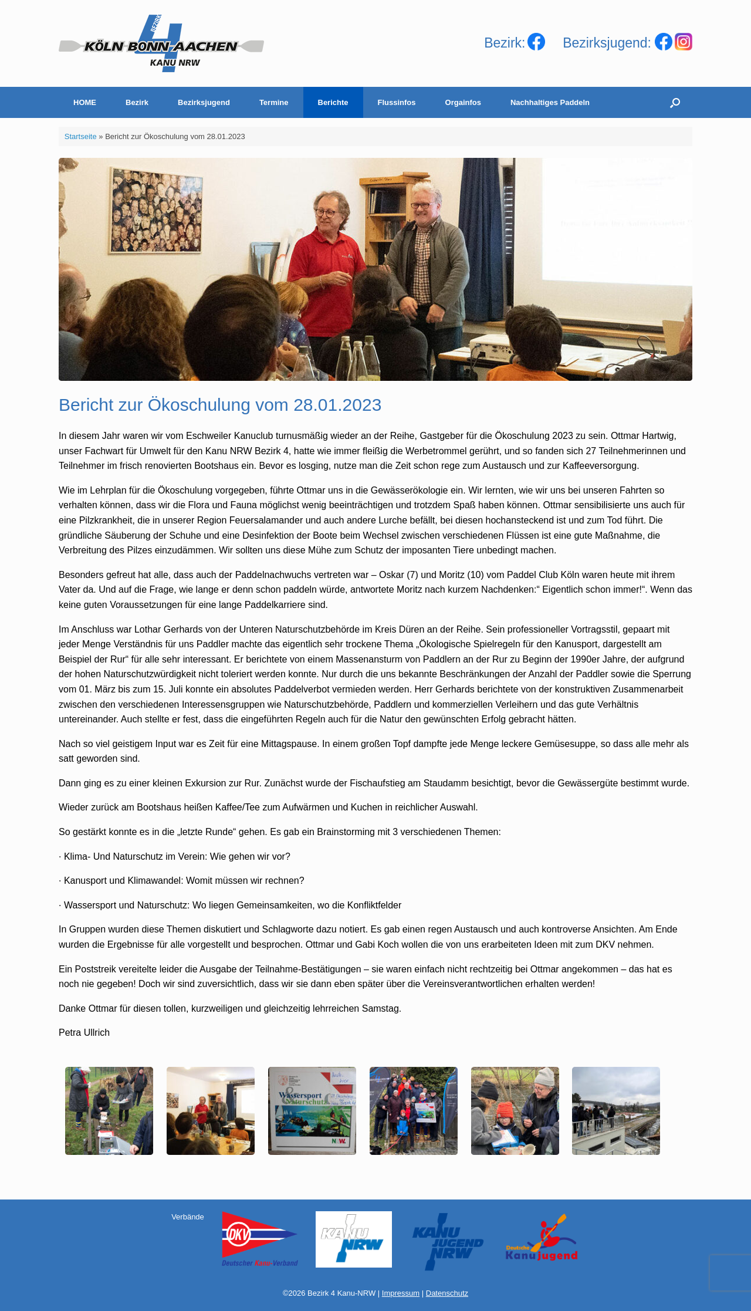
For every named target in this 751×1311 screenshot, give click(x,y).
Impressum (401, 1293)
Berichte (333, 102)
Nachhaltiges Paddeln (550, 102)
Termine (274, 102)
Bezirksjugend (204, 102)
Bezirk (137, 102)
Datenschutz (447, 1293)
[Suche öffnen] (675, 102)
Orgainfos (463, 102)
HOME (84, 102)
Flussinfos (397, 102)
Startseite (81, 136)
